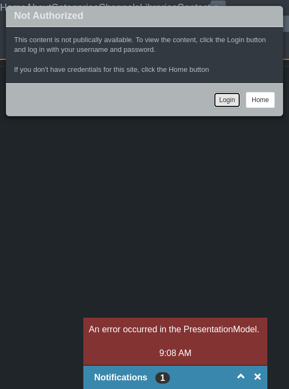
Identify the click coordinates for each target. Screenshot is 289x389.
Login (227, 100)
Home (260, 100)
